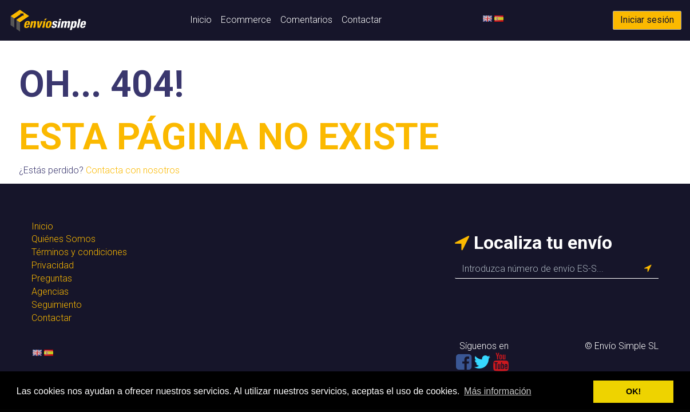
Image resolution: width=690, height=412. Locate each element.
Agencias (50, 291)
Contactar (362, 19)
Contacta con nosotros (133, 170)
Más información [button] (497, 391)
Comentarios (306, 19)
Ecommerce (246, 19)
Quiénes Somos (63, 238)
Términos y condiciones (79, 252)
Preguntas (51, 278)
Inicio (201, 19)
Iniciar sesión (647, 19)
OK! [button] (633, 391)
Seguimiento (56, 304)
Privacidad (52, 265)
